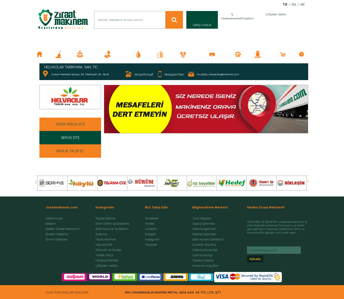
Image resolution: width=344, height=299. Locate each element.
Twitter (150, 223)
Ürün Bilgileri (201, 218)
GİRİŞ (196, 25)
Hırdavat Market (107, 260)
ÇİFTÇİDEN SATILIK (268, 54)
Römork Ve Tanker (109, 250)
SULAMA (148, 54)
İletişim (51, 223)
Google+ (150, 234)
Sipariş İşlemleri (203, 223)
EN (294, 4)
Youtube (151, 244)
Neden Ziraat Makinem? (63, 229)
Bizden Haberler (57, 234)
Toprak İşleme (105, 218)
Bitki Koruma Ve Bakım (112, 229)
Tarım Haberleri (57, 239)
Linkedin (151, 229)
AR (302, 4)
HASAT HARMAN (170, 54)
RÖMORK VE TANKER (223, 54)
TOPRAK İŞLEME (67, 54)
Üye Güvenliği (202, 255)
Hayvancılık (104, 244)
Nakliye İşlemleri (204, 234)
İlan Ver (253, 20)
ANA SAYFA (47, 54)
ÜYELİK (206, 25)
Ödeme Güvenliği (204, 250)
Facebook (152, 218)
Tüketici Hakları (203, 260)
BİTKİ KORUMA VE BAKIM (121, 54)
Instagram (152, 239)
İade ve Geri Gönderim (208, 239)
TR (285, 4)
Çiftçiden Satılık (107, 265)
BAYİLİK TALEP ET (70, 151)
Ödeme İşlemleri (204, 229)
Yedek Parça (104, 255)
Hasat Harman (106, 239)
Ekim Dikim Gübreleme (112, 223)
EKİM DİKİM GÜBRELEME (92, 54)
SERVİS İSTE (70, 138)
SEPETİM (295, 54)
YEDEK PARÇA (246, 54)
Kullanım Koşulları (205, 265)
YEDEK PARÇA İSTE (70, 124)
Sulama (101, 234)
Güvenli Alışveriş (204, 244)
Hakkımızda (54, 218)
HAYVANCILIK (196, 54)
